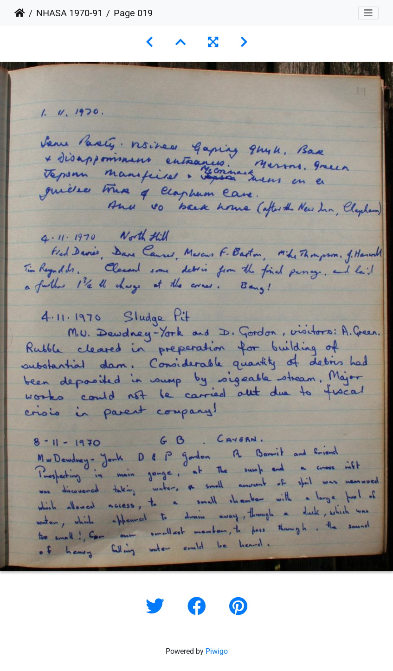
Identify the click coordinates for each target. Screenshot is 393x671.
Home (19, 13)
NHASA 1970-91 (69, 13)
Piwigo (217, 651)
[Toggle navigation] (368, 13)
